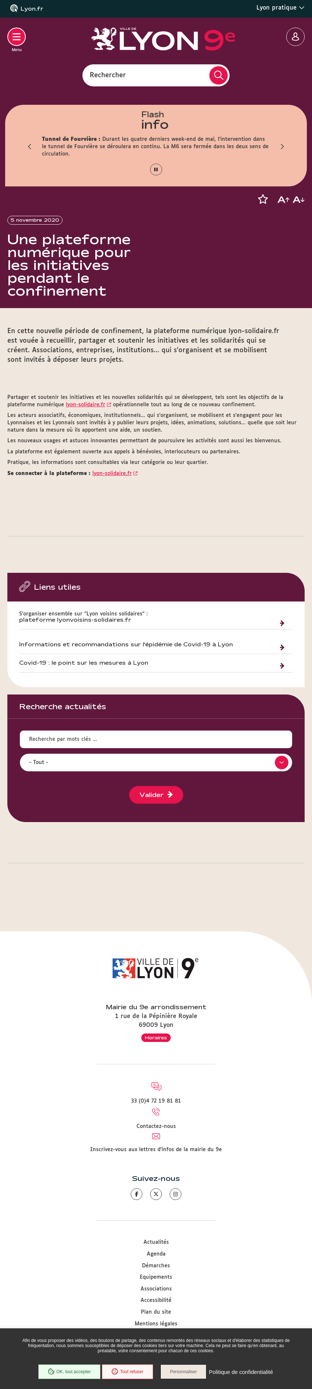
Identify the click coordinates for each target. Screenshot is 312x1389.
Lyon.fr (32, 9)
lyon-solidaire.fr (85, 414)
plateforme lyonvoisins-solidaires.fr (75, 629)
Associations (156, 1289)
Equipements (156, 1277)
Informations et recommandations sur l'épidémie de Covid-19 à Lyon (126, 654)
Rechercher (108, 75)
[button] (29, 146)
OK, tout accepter (68, 1372)
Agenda (156, 1254)
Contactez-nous (156, 1126)
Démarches (156, 1265)
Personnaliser (184, 1372)
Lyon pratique (280, 7)
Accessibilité (156, 1300)
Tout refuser (127, 1372)
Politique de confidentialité (242, 1372)
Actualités (156, 1242)
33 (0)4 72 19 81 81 (156, 1101)
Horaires (156, 1037)
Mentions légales (156, 1323)
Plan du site (156, 1312)
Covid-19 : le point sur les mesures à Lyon (83, 672)
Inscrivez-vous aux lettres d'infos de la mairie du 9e (156, 1149)
